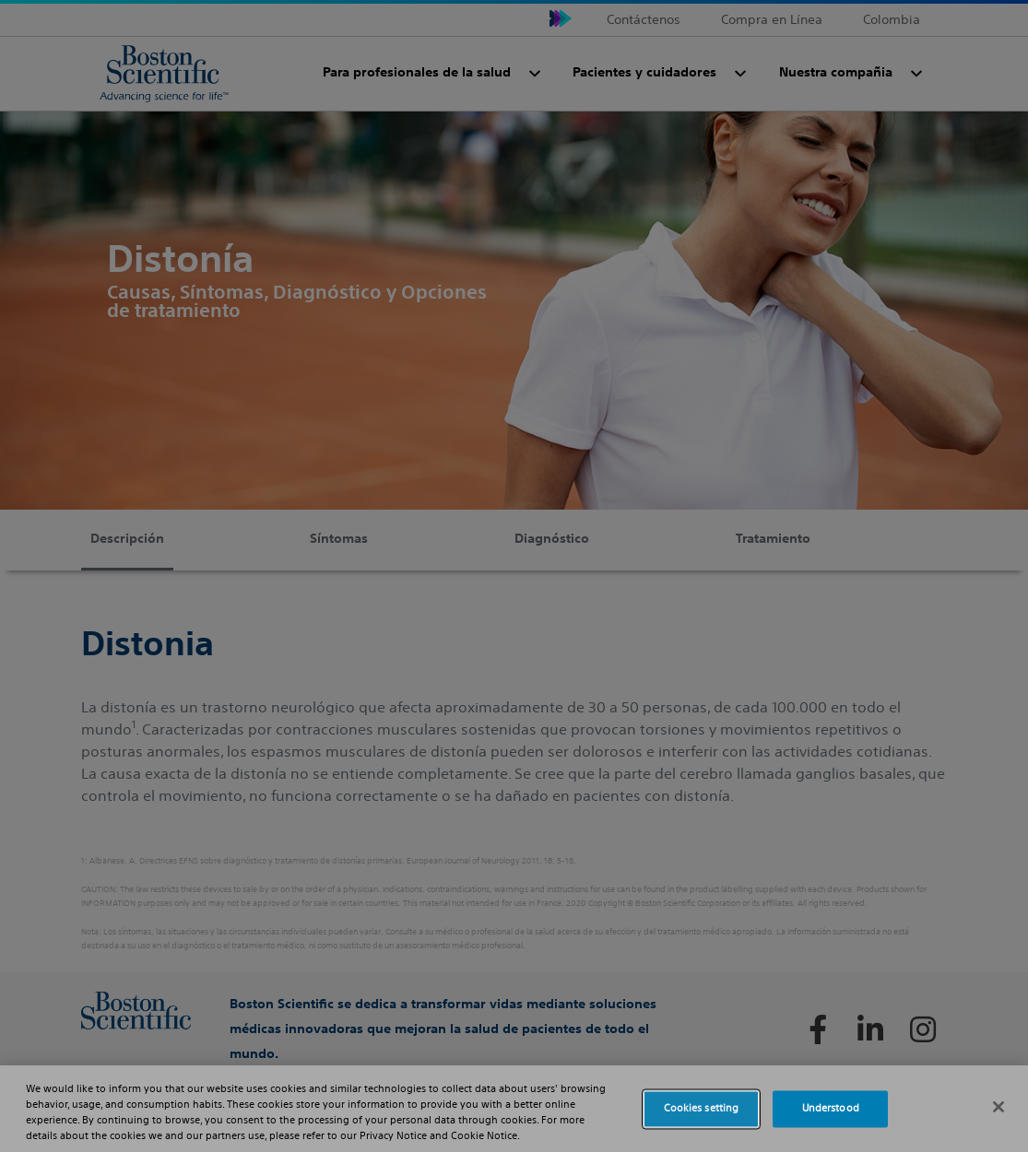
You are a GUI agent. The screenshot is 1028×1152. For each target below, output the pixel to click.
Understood (830, 1108)
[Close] (998, 1107)
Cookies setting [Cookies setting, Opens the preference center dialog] (701, 1108)
